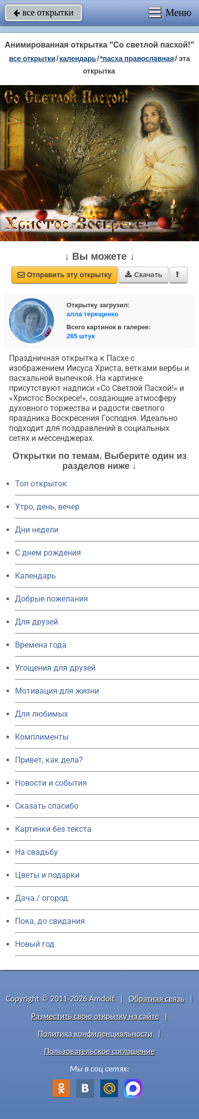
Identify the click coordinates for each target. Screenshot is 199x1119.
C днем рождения (48, 552)
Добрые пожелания (51, 599)
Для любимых (41, 714)
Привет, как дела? (49, 760)
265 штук (80, 336)
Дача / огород (41, 898)
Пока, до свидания (50, 921)
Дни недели (36, 529)
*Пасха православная (137, 59)
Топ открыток (41, 483)
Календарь (78, 59)
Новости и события (51, 783)
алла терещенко (92, 314)
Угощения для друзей (55, 668)
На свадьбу (36, 852)
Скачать (143, 275)
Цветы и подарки (47, 875)
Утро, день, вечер (47, 506)
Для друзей (36, 622)
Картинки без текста (53, 829)
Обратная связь (156, 998)
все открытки (44, 13)
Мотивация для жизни (57, 691)
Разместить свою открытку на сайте (95, 1016)
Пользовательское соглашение (99, 1051)
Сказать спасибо (46, 806)
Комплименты (41, 737)
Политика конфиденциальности (95, 1033)
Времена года (40, 645)
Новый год (34, 944)
